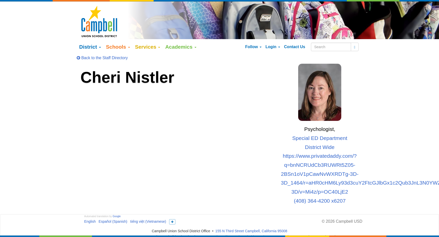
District (90, 36)
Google (117, 205)
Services (147, 36)
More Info (322, 231)
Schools (118, 36)
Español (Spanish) (113, 210)
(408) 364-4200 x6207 (320, 190)
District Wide (320, 136)
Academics (180, 36)
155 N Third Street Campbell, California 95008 (251, 220)
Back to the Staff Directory (102, 47)
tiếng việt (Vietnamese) (148, 210)
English (90, 210)
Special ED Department (319, 127)
